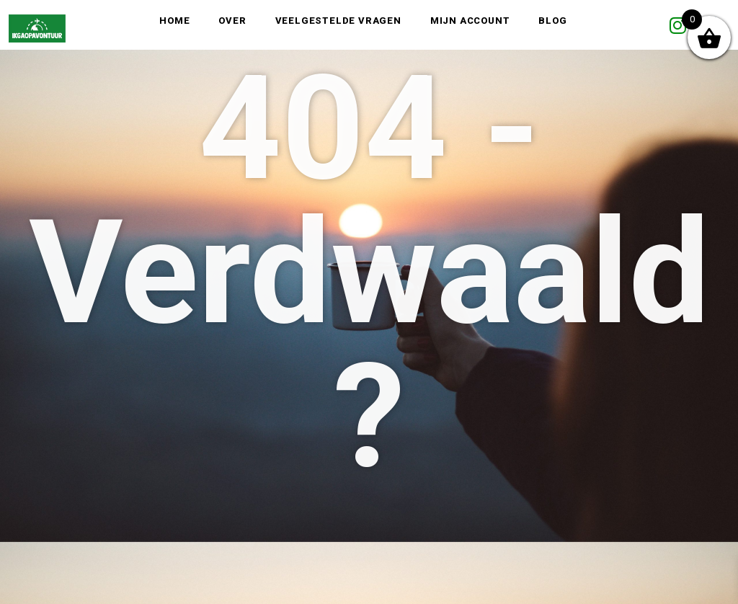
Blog (552, 20)
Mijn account (470, 20)
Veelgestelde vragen (338, 20)
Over (232, 20)
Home (174, 20)
